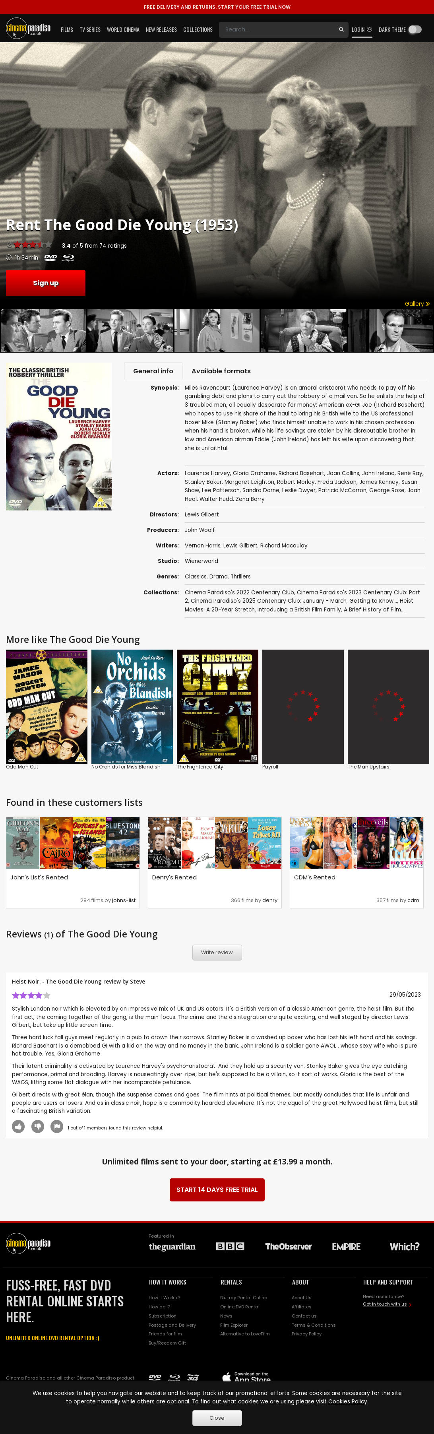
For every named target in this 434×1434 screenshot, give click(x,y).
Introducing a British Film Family (299, 611)
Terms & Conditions (314, 1326)
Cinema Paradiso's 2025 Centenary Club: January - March (269, 602)
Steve (137, 982)
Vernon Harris (203, 547)
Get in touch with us (385, 1305)
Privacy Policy (307, 1335)
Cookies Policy (347, 1401)
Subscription (162, 1317)
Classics (196, 578)
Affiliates (302, 1307)
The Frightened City (200, 768)
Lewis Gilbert (240, 547)
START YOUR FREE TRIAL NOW (217, 7)
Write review (217, 953)
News (226, 1317)
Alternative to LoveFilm (245, 1335)
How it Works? (164, 1298)
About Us (302, 1298)
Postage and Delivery (172, 1326)
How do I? (159, 1307)
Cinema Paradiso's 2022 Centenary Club (239, 593)
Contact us (304, 1317)
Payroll (270, 768)
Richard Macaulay (284, 547)
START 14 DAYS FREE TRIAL (217, 1190)
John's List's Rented (39, 878)
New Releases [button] (161, 29)
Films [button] (67, 29)
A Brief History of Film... (374, 611)
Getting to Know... (373, 602)
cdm (413, 901)
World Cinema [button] (123, 29)
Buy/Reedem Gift (167, 1344)
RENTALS (231, 1283)
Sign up (45, 282)
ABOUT (300, 1283)
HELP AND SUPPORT (388, 1283)
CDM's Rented (314, 878)
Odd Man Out (22, 768)
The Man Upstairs (368, 768)
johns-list (124, 901)
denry (269, 901)
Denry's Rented (174, 878)
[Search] (276, 30)
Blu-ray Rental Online (243, 1298)
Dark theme (392, 29)
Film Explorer (234, 1326)
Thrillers (241, 578)
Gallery (417, 304)
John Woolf (200, 531)
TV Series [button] (90, 29)
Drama (218, 578)
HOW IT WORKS (167, 1283)
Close (217, 1418)
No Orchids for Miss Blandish (126, 768)
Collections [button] (198, 29)
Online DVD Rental (240, 1307)
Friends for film (165, 1335)
